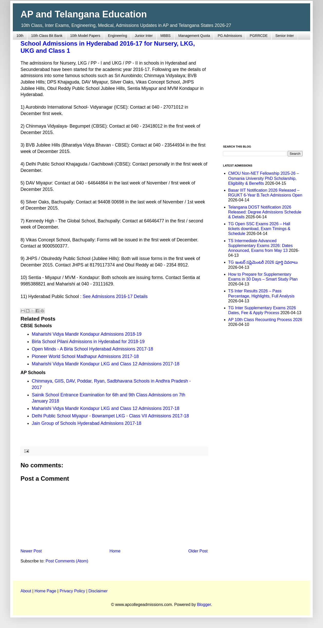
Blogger (204, 604)
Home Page (45, 591)
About (26, 591)
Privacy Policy (72, 591)
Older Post (198, 551)
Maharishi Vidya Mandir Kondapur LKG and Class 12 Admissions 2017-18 (105, 363)
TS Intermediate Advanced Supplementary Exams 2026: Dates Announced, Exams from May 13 (260, 246)
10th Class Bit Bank (46, 36)
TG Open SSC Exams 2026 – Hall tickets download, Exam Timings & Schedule (259, 229)
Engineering (117, 36)
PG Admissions (230, 36)
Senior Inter (284, 36)
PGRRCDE (259, 36)
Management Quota (194, 36)
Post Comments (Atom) (67, 561)
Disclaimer (98, 591)
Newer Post (31, 551)
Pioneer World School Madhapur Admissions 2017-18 (85, 356)
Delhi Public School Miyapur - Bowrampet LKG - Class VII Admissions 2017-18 (110, 415)
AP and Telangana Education (84, 14)
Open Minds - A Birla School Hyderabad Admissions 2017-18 (92, 349)
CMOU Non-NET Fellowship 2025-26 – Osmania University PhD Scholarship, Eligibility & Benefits (263, 178)
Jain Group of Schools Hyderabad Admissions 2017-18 (86, 423)
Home (114, 551)
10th (19, 36)
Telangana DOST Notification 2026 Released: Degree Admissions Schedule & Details (264, 212)
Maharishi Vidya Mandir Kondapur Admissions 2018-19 (87, 334)
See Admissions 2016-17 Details (115, 296)
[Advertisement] (48, 89)
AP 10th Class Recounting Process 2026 (265, 319)
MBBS (165, 36)
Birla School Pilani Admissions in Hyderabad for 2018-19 (88, 341)
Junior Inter (144, 36)
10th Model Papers (85, 36)
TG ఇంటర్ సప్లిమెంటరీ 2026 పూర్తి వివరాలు (263, 262)
